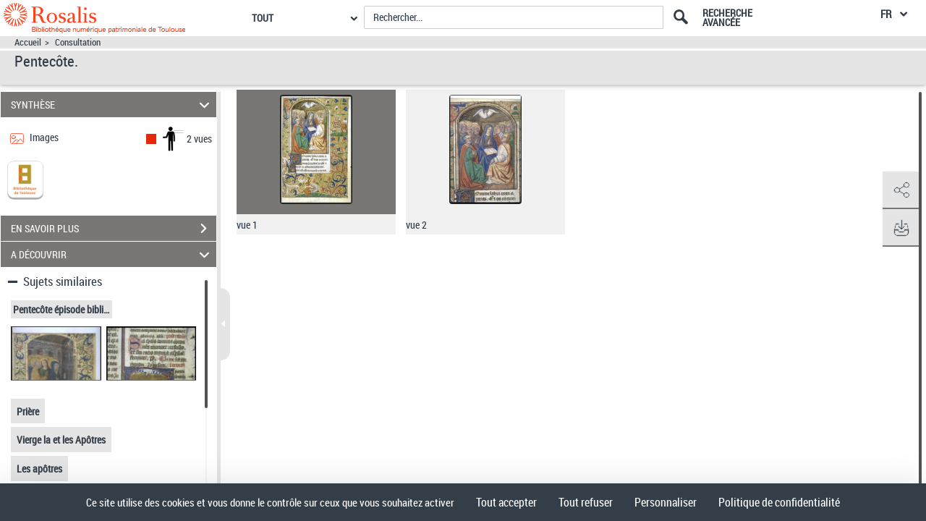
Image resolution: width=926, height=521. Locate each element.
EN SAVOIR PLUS (113, 229)
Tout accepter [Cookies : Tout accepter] (506, 502)
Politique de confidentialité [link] (779, 502)
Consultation (78, 42)
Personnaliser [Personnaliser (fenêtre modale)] (665, 502)
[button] (901, 190)
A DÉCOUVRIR (112, 254)
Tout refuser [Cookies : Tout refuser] (585, 502)
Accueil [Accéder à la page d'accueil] (27, 42)
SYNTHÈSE (112, 104)
